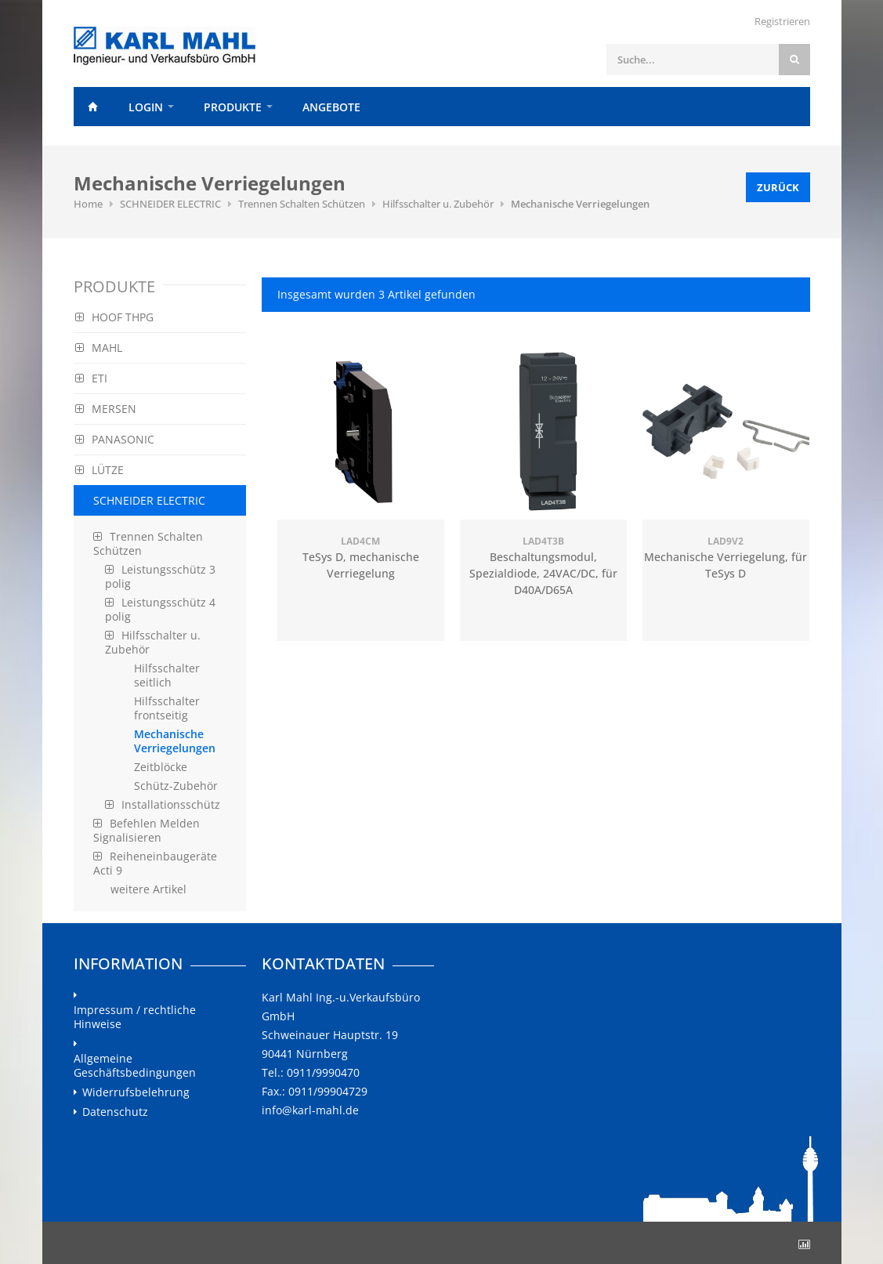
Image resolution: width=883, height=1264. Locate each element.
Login (145, 107)
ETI (91, 378)
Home (93, 106)
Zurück (778, 187)
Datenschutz (115, 1112)
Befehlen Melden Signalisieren (146, 830)
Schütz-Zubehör (176, 785)
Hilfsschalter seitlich (167, 675)
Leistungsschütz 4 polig (160, 609)
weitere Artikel (148, 889)
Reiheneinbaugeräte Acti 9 (155, 863)
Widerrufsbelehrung (136, 1092)
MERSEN (105, 408)
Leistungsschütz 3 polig (160, 576)
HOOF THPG (114, 317)
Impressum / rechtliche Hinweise (135, 1017)
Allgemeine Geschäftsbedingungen (135, 1066)
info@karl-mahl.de (310, 1110)
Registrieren (782, 21)
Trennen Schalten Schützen (301, 204)
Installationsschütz (162, 804)
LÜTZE (99, 469)
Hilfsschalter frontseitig (167, 708)
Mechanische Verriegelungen (580, 204)
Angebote (331, 107)
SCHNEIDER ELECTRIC (170, 204)
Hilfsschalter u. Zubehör (438, 204)
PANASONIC (114, 439)
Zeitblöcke (160, 766)
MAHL (98, 347)
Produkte (233, 107)
